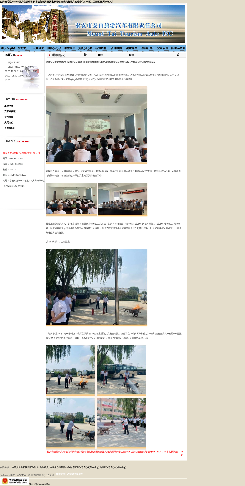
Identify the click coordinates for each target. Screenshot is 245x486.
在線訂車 (147, 48)
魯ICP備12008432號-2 (39, 484)
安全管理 (162, 48)
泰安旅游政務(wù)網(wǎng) (86, 467)
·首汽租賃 (8, 117)
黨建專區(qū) (131, 49)
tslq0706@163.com (18, 175)
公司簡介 (23, 48)
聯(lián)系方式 (178, 49)
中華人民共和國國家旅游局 (25, 467)
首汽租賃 (44, 467)
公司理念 (38, 48)
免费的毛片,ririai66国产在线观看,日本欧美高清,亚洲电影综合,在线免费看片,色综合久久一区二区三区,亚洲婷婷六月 (57, 1)
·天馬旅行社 (9, 128)
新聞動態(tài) (100, 49)
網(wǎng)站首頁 (8, 49)
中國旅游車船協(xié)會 (61, 467)
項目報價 (116, 48)
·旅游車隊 (8, 105)
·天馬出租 (8, 122)
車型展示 (69, 48)
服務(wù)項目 (54, 49)
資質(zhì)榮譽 (85, 49)
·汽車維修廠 (9, 111)
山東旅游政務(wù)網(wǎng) (113, 467)
